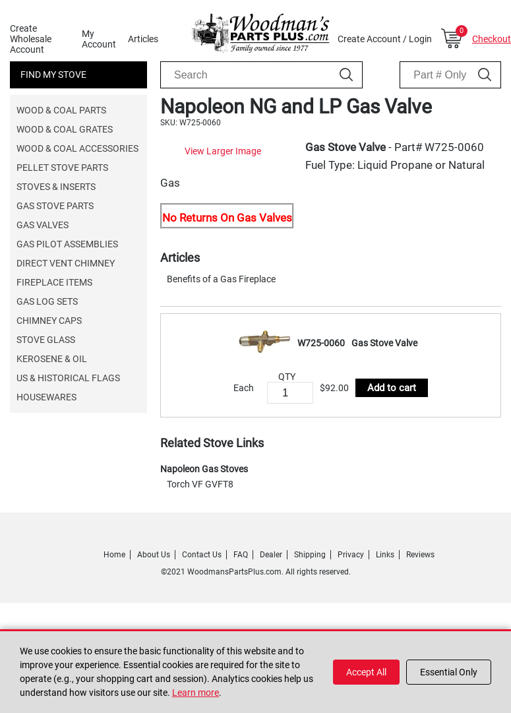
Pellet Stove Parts (62, 167)
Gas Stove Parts (55, 206)
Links (385, 628)
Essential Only (448, 672)
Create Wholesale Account (30, 39)
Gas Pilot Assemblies (67, 244)
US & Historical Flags (68, 378)
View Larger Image (288, 268)
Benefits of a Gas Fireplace (221, 352)
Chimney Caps (49, 320)
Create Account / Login (385, 39)
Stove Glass (45, 339)
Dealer (271, 628)
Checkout (491, 39)
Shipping (310, 628)
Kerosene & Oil (51, 359)
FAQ (240, 628)
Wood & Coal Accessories (77, 148)
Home (114, 628)
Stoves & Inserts (56, 186)
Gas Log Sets (47, 301)
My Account (99, 38)
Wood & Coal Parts (61, 110)
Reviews (420, 628)
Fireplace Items (54, 282)
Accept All (366, 672)
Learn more (195, 692)
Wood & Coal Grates (64, 129)
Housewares (46, 397)
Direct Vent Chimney (65, 263)
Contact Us (202, 628)
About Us (153, 628)
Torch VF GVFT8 (200, 557)
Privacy (351, 628)
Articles (143, 39)
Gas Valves (42, 225)
